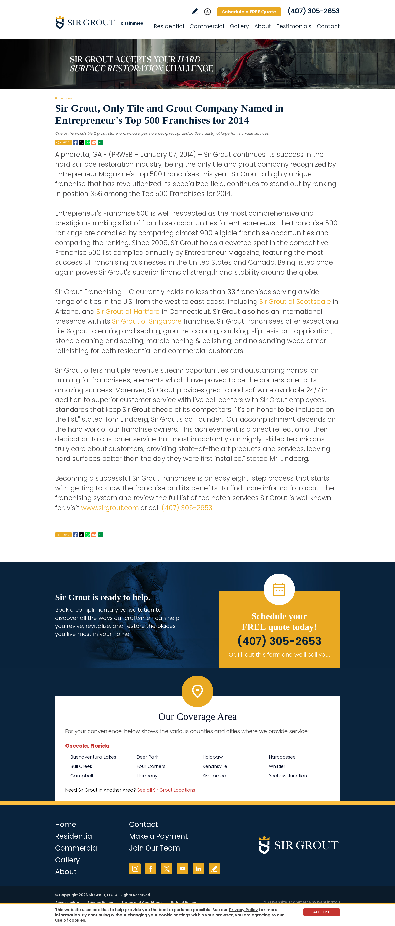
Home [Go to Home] (59, 98)
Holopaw (213, 757)
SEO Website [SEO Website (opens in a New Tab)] (275, 902)
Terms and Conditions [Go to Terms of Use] (141, 902)
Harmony (147, 776)
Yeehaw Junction (288, 776)
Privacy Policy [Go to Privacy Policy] (100, 902)
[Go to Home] (100, 22)
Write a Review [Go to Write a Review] (195, 11)
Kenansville (215, 766)
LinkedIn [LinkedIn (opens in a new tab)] (198, 868)
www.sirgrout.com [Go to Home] (110, 507)
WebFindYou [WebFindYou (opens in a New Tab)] (328, 902)
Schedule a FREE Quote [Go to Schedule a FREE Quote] (249, 12)
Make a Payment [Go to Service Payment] (158, 836)
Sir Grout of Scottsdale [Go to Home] (295, 301)
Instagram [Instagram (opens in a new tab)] (135, 868)
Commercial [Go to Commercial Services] (207, 26)
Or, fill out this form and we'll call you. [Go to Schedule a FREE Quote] (279, 655)
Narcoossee (282, 757)
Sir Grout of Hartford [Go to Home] (128, 311)
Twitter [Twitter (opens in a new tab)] (166, 868)
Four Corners (151, 766)
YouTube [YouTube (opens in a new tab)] (182, 868)
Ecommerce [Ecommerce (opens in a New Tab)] (300, 902)
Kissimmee (214, 776)
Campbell (81, 776)
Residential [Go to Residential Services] (169, 26)
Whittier (277, 766)
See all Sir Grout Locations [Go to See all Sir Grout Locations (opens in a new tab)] (166, 790)
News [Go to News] (68, 98)
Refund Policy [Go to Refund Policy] (183, 902)
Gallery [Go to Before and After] (239, 26)
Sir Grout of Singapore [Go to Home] (147, 321)
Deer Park (147, 757)
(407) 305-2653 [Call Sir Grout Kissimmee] (313, 11)
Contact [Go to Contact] (328, 26)
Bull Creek (81, 766)
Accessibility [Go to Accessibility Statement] (67, 902)
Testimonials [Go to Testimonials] (294, 26)
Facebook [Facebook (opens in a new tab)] (150, 868)
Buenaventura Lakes (93, 757)
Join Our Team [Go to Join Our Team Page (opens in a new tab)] (154, 848)
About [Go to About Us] (262, 26)
